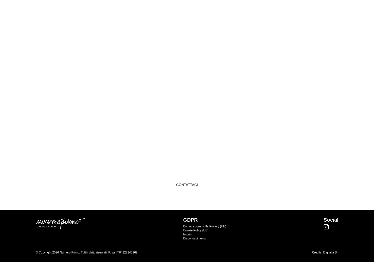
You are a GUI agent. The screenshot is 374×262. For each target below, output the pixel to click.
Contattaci (187, 185)
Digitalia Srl (331, 252)
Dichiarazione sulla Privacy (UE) (204, 226)
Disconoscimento (194, 238)
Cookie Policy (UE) (196, 230)
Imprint (188, 234)
